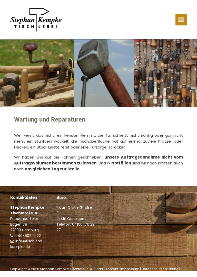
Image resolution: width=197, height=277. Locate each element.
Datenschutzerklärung (160, 268)
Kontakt (111, 268)
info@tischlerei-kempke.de (27, 243)
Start (99, 268)
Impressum (129, 268)
